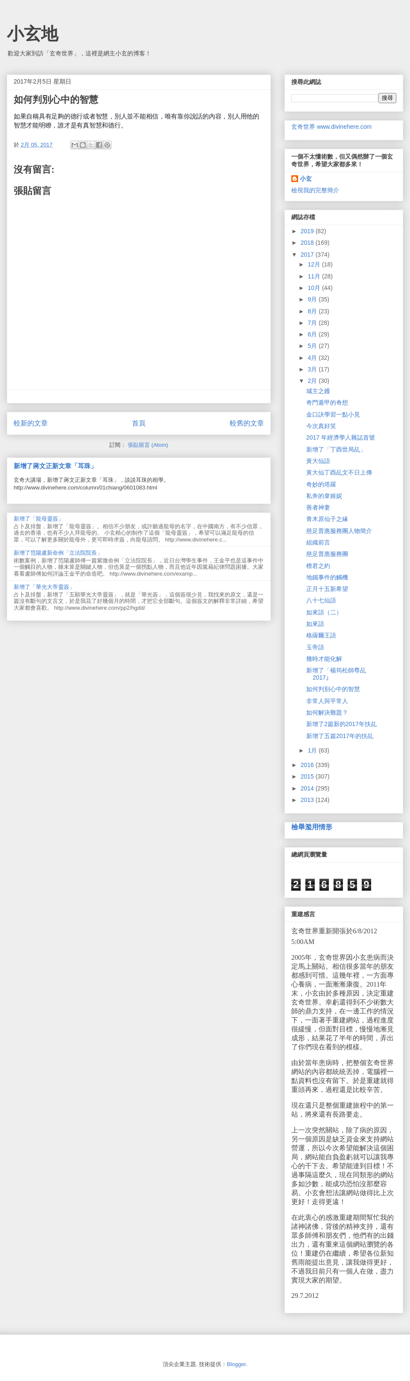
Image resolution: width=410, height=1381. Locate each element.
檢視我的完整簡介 (315, 190)
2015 (308, 776)
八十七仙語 (321, 600)
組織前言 (318, 542)
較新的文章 (31, 423)
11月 (315, 276)
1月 (313, 750)
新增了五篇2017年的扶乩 (339, 735)
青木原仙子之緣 (327, 518)
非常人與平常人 (327, 701)
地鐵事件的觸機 (327, 577)
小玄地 (32, 33)
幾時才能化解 (324, 658)
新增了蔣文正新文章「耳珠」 (55, 465)
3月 (313, 369)
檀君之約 (318, 565)
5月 (313, 345)
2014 (308, 788)
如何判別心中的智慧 (333, 689)
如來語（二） (324, 612)
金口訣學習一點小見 (333, 414)
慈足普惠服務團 (327, 553)
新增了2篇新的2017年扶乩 (341, 724)
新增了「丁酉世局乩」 (336, 449)
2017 (308, 254)
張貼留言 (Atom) (148, 445)
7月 (313, 322)
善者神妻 (318, 507)
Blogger (236, 1364)
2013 (308, 799)
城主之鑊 (318, 391)
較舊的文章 (247, 423)
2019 (308, 231)
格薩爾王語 (321, 635)
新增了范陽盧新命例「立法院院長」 (58, 553)
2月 (313, 380)
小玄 (306, 178)
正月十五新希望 (327, 588)
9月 (313, 299)
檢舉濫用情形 (311, 827)
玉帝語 (315, 647)
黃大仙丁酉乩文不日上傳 (339, 472)
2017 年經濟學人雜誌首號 (340, 437)
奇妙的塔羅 (321, 484)
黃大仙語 (318, 460)
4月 (313, 357)
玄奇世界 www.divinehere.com (331, 126)
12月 (315, 264)
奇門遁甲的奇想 (327, 402)
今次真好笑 (321, 426)
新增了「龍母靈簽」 (39, 518)
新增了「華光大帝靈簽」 (44, 587)
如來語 (315, 623)
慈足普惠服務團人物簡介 (339, 530)
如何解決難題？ (327, 712)
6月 (313, 334)
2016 (308, 764)
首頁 (139, 423)
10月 (315, 287)
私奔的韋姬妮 (324, 495)
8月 (313, 311)
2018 (308, 242)
